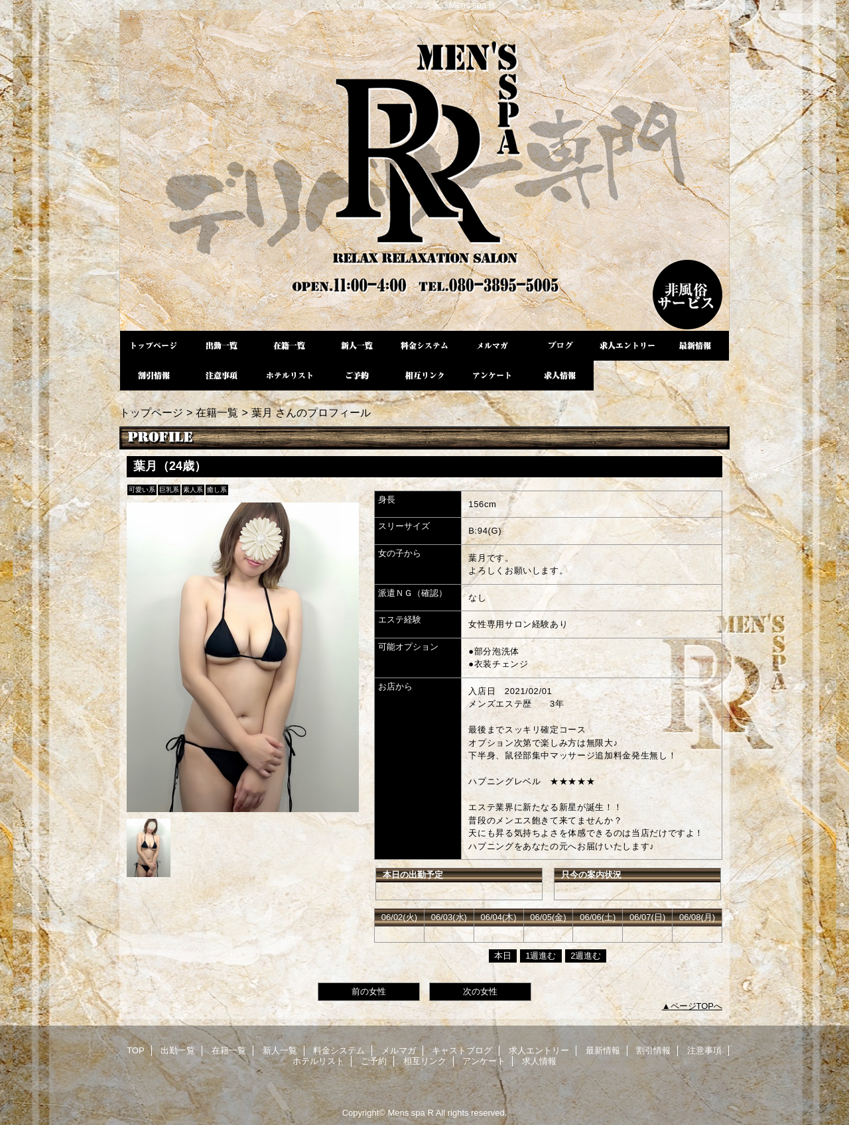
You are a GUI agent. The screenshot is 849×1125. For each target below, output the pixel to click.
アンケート (492, 375)
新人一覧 (357, 346)
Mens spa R (424, 170)
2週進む (585, 956)
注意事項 (221, 375)
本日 (502, 956)
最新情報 (695, 346)
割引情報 (154, 375)
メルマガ (492, 346)
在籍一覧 (289, 346)
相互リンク (424, 375)
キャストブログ (560, 346)
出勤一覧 (221, 346)
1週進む (540, 956)
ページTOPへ (697, 1006)
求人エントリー (627, 346)
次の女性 (480, 991)
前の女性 (369, 991)
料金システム (424, 346)
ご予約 (357, 375)
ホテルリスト (289, 375)
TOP (154, 346)
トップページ (151, 412)
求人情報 (560, 375)
